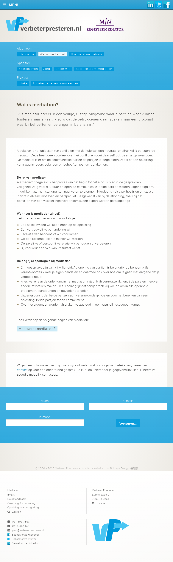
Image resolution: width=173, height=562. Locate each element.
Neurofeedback (16, 499)
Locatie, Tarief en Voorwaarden (55, 83)
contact (22, 370)
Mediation (13, 490)
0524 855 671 (21, 526)
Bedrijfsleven (28, 69)
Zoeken (16, 511)
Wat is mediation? (53, 54)
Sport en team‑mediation (94, 69)
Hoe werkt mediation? (86, 54)
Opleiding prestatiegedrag (23, 507)
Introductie (26, 54)
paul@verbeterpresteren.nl (28, 530)
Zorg (46, 69)
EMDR (11, 494)
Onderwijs (62, 69)
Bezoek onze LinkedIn (25, 543)
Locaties (86, 468)
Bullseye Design (119, 468)
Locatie (101, 503)
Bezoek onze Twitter (24, 539)
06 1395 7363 (21, 521)
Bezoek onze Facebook (26, 534)
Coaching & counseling (21, 503)
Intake (22, 83)
